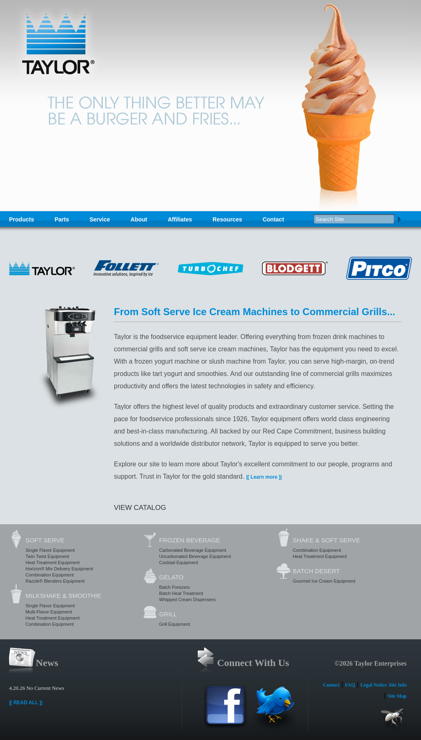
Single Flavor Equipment (50, 550)
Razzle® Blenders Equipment (55, 581)
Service (100, 219)
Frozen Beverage (189, 540)
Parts (62, 219)
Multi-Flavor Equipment (48, 611)
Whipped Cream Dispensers (187, 599)
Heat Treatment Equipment (52, 562)
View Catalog (140, 508)
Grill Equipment (174, 624)
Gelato (171, 577)
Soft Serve (44, 540)
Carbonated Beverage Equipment (192, 550)
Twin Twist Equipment (47, 556)
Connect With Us (253, 662)
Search (399, 219)
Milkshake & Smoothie (63, 595)
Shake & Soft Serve (326, 540)
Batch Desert (316, 570)
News (47, 662)
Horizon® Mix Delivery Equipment (59, 568)
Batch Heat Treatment (181, 593)
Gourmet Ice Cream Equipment (324, 581)
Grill (168, 614)
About (139, 219)
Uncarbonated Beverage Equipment (195, 556)
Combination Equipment (49, 574)
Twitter (274, 709)
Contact (273, 219)
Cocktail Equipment (178, 562)
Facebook (225, 709)
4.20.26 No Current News (36, 688)
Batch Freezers (174, 587)
